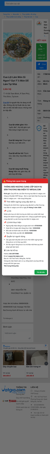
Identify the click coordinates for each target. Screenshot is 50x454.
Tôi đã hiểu (41, 272)
